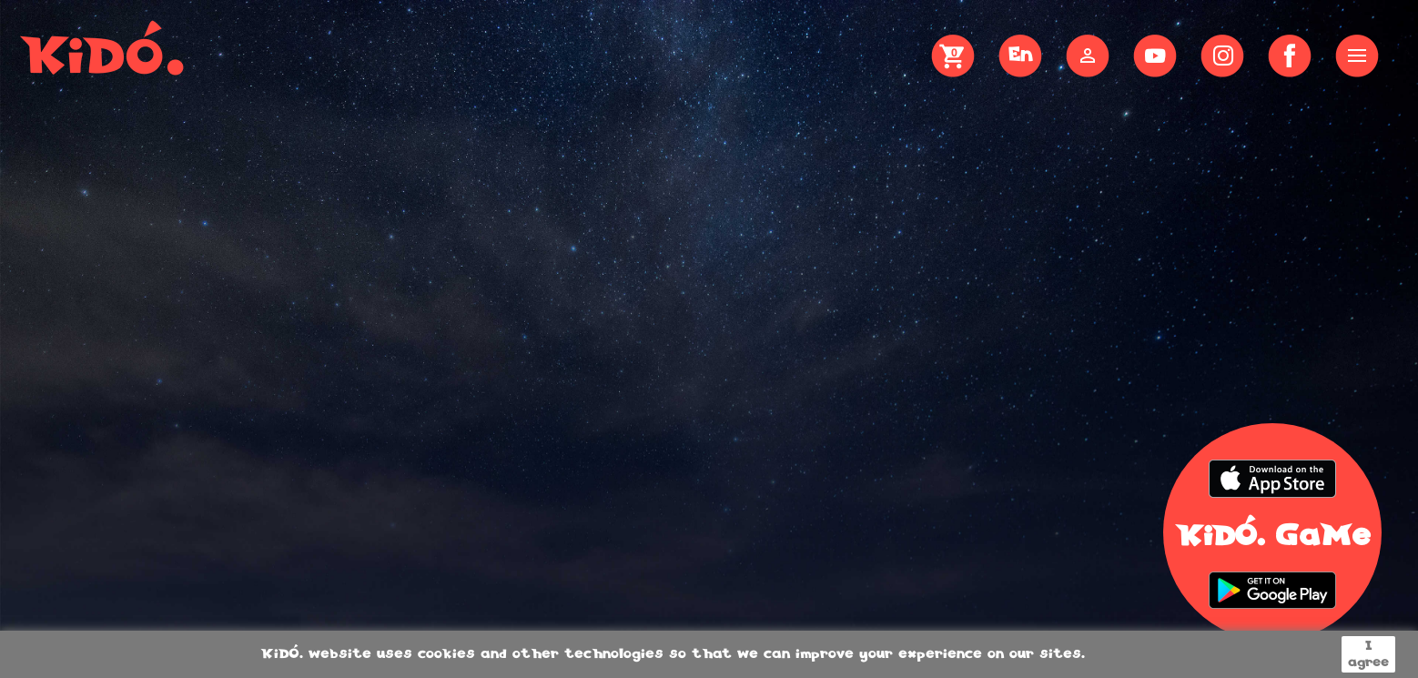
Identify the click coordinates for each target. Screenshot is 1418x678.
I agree (1368, 654)
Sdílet (1289, 55)
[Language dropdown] (1020, 57)
